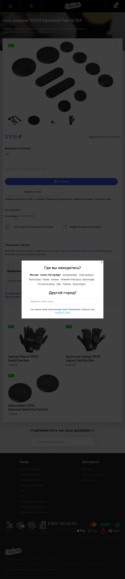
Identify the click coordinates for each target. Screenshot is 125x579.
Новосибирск (86, 274)
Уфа (58, 284)
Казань (55, 279)
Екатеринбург (69, 274)
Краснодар (88, 279)
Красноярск (79, 284)
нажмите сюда (62, 312)
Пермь (46, 279)
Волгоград (35, 279)
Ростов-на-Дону (46, 284)
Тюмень (66, 284)
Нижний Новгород (71, 279)
